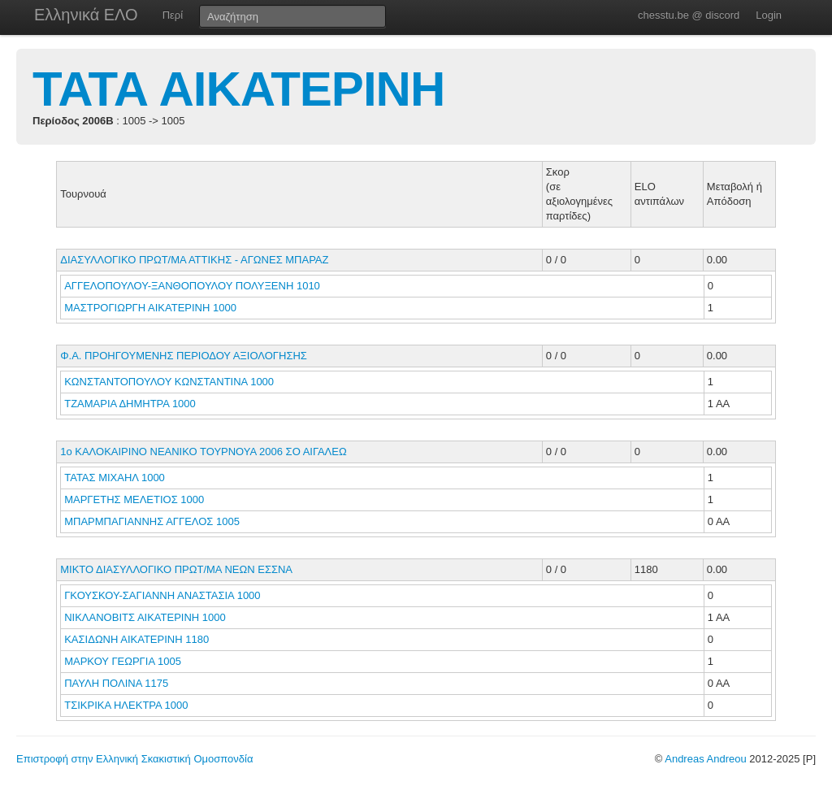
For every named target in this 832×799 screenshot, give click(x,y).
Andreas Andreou (705, 759)
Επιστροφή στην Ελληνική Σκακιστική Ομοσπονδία (134, 759)
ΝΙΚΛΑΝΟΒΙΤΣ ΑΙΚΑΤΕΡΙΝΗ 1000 (145, 617)
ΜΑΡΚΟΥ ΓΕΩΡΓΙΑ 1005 (122, 661)
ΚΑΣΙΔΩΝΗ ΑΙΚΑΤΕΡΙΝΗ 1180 (136, 639)
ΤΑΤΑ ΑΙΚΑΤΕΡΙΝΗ (238, 89)
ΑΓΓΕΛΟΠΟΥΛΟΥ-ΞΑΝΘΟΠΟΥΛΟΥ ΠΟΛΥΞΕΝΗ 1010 (192, 286)
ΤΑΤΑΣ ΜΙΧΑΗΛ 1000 (114, 477)
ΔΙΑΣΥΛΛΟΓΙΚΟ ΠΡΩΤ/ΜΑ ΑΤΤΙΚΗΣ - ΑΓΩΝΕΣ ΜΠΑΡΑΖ (194, 260)
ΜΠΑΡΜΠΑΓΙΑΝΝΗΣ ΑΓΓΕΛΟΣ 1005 (152, 521)
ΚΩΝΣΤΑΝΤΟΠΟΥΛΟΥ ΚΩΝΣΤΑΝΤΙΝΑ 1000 (169, 382)
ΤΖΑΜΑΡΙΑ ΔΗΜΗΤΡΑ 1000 (130, 403)
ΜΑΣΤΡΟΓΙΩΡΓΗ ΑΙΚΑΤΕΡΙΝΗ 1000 (150, 308)
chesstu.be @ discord (688, 15)
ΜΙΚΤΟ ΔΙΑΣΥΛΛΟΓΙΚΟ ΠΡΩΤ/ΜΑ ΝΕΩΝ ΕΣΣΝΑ (176, 569)
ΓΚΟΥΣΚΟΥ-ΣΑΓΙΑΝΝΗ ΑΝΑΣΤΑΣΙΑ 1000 (162, 595)
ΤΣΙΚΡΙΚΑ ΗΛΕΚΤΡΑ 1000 (126, 705)
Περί (172, 15)
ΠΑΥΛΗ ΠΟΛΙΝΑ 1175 (116, 683)
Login (769, 15)
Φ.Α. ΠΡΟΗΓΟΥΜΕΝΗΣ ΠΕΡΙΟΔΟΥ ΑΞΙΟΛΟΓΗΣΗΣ (183, 356)
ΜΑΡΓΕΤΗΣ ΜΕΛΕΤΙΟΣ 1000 (134, 499)
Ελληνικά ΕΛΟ (86, 15)
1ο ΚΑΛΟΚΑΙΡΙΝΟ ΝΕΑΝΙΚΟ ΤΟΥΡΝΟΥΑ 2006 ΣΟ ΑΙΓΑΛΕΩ (203, 451)
